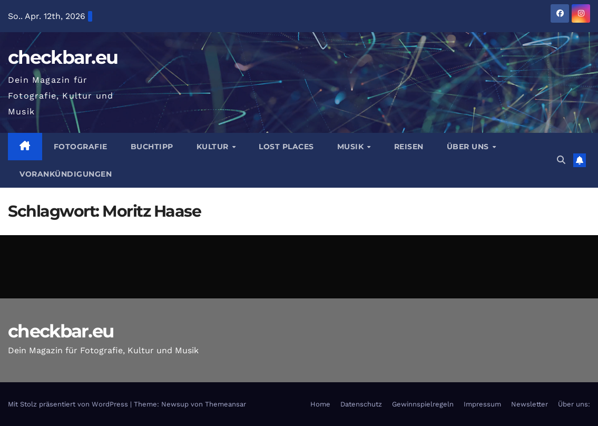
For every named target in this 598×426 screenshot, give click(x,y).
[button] (561, 160)
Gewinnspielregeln (423, 404)
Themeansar (225, 404)
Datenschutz (361, 404)
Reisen (409, 146)
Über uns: (574, 404)
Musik (351, 146)
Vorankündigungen (65, 174)
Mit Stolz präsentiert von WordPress (69, 404)
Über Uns (469, 146)
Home (320, 404)
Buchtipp (152, 146)
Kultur (214, 146)
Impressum (482, 404)
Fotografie (80, 146)
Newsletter (529, 404)
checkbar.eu (62, 57)
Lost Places (286, 146)
